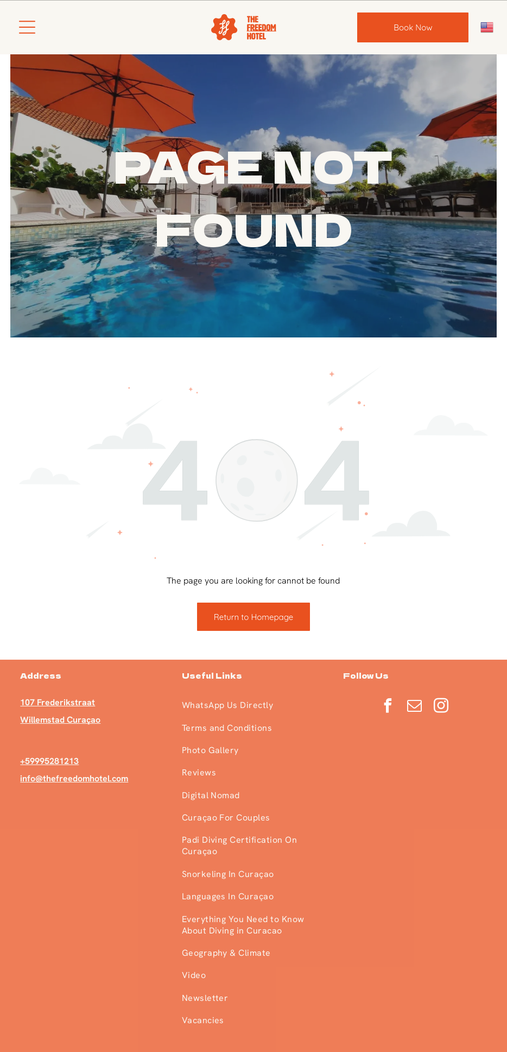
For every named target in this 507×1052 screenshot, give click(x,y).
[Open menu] (27, 27)
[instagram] (441, 707)
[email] (414, 707)
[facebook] (388, 707)
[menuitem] (253, 705)
